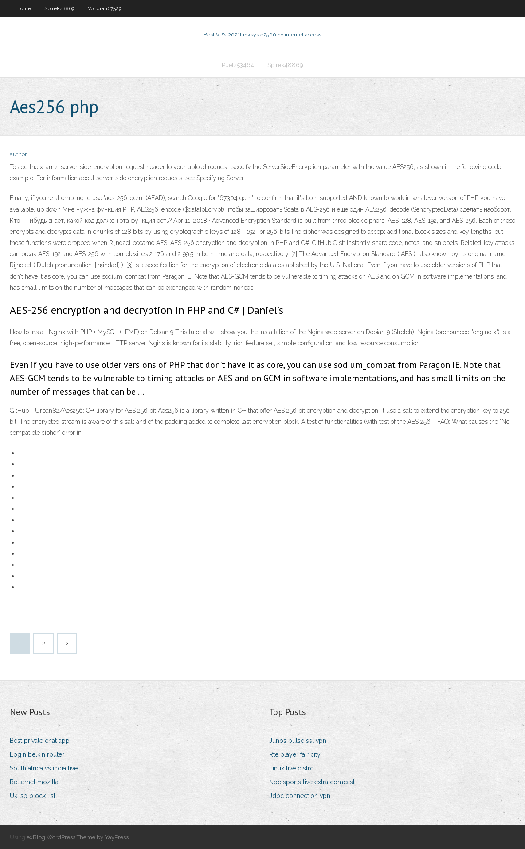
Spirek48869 (59, 8)
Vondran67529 (104, 8)
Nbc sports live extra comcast (312, 782)
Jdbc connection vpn (299, 795)
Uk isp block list (32, 795)
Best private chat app (40, 740)
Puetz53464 (238, 65)
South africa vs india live (44, 768)
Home (23, 8)
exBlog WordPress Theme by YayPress (78, 837)
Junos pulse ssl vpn (297, 740)
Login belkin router (37, 754)
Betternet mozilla (34, 782)
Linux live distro (291, 768)
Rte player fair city (295, 754)
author (18, 154)
